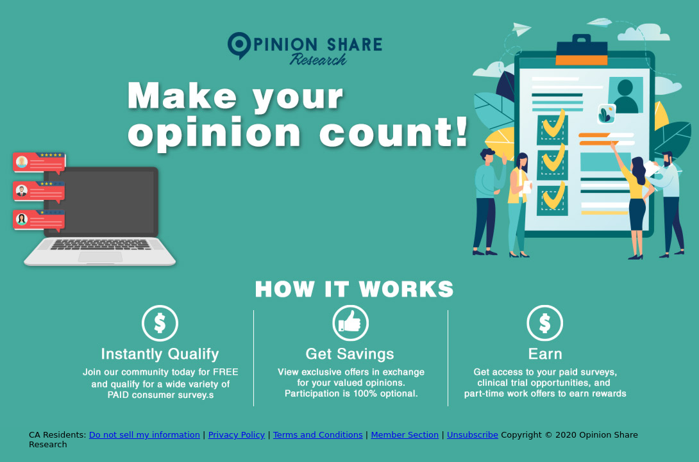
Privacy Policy (236, 435)
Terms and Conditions (318, 435)
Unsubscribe (472, 435)
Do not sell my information (144, 435)
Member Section (405, 435)
